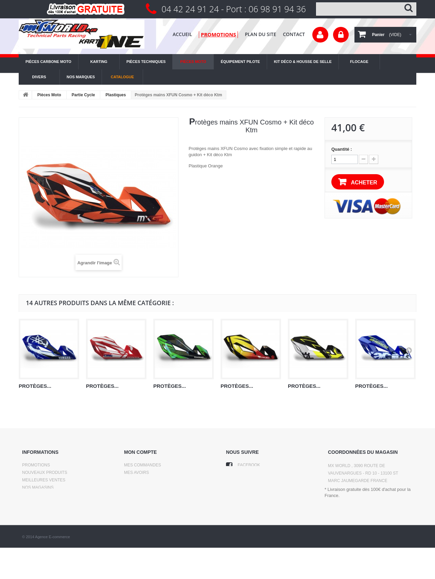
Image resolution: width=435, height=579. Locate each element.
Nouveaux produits (44, 472)
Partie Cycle (83, 95)
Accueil (182, 34)
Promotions (36, 465)
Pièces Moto (49, 95)
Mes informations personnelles (161, 487)
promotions (218, 34)
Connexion (341, 35)
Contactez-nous (41, 495)
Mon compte (140, 452)
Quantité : (341, 149)
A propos (32, 510)
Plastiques (115, 95)
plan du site (260, 34)
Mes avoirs (136, 472)
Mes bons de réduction (151, 495)
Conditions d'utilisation (49, 502)
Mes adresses (140, 480)
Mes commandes (142, 465)
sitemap (31, 517)
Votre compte (320, 35)
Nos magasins (38, 487)
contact (294, 34)
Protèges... (35, 386)
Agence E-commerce (52, 568)
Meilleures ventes (43, 480)
